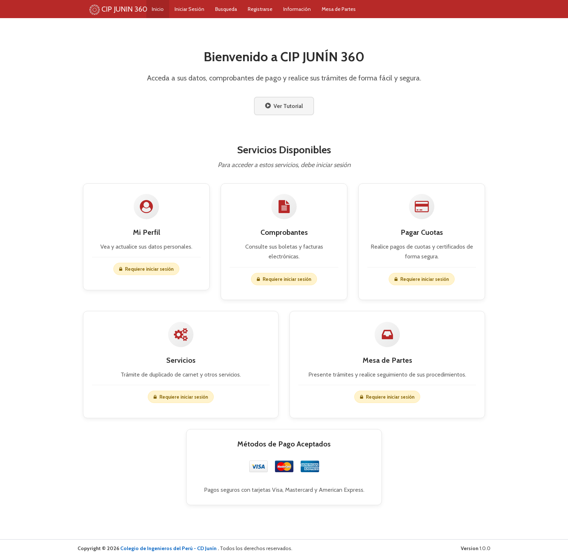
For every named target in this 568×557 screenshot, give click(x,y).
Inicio (172, 9)
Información (311, 9)
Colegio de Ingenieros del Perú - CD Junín (169, 548)
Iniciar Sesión (204, 9)
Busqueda (240, 9)
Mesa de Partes (353, 9)
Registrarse (274, 9)
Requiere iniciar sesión (387, 399)
